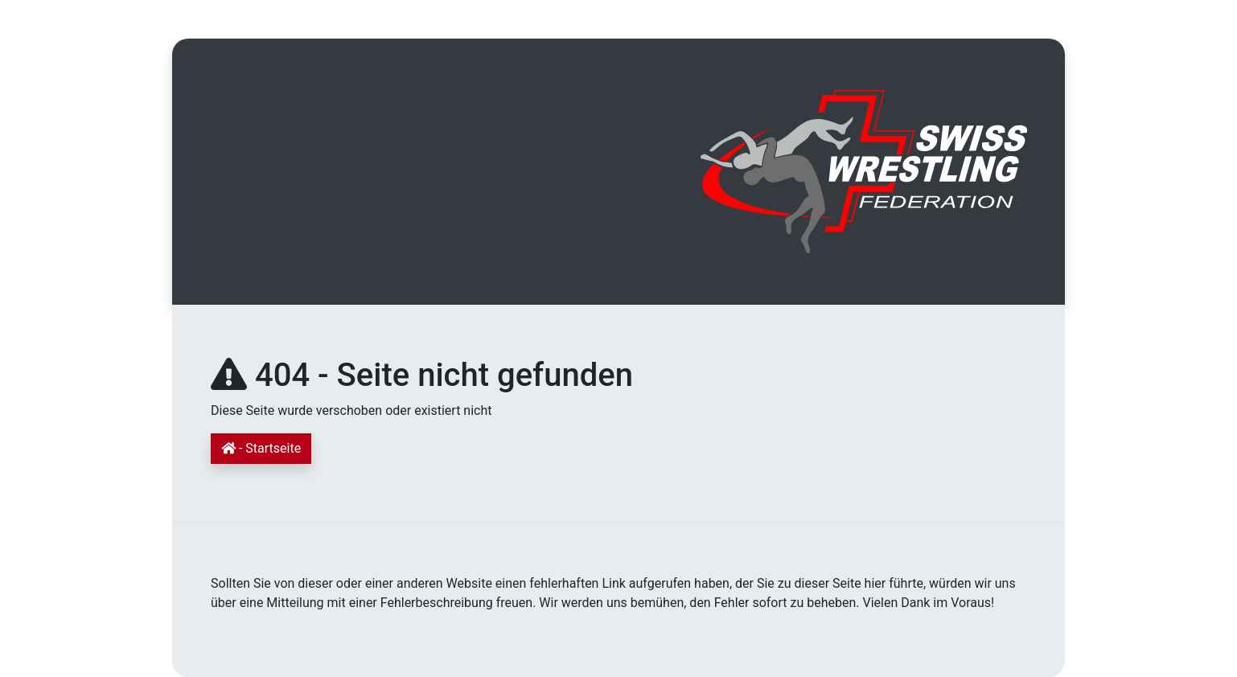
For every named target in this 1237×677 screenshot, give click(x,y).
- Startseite (261, 448)
